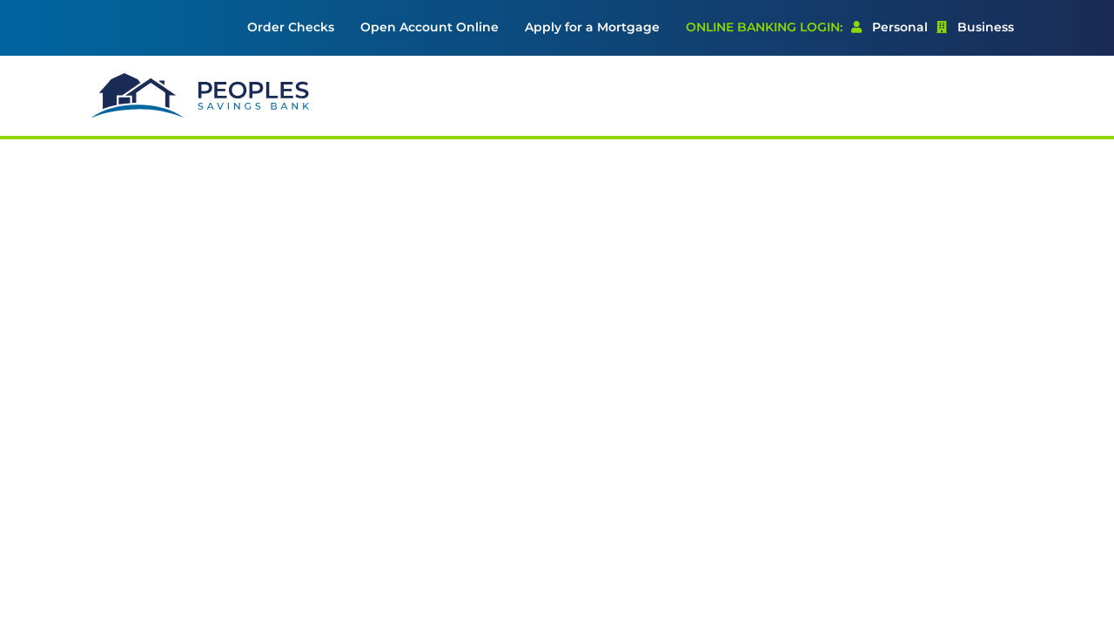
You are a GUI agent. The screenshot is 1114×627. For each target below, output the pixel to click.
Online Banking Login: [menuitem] (764, 27)
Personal (889, 27)
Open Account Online (429, 27)
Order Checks (290, 27)
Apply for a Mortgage (592, 27)
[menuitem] (290, 27)
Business (975, 27)
